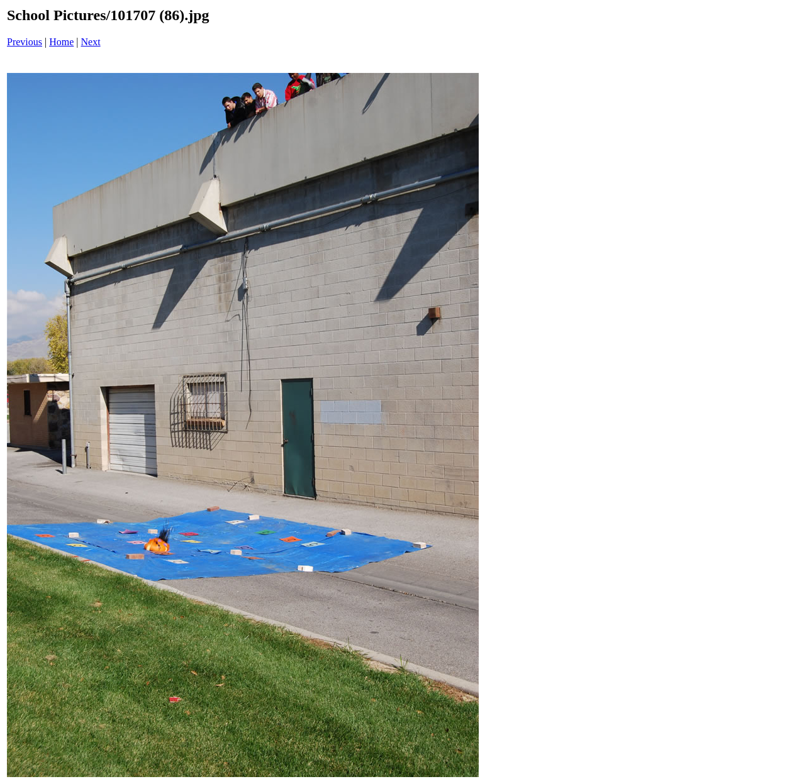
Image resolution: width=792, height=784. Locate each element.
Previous (24, 41)
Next (91, 41)
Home (61, 41)
